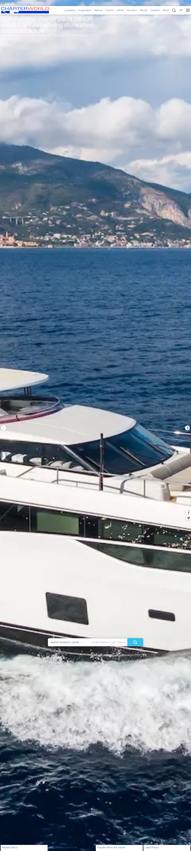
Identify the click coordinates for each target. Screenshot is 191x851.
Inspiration (85, 10)
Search (174, 10)
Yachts (110, 10)
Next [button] (187, 427)
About (143, 10)
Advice (98, 10)
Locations (70, 10)
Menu (188, 10)
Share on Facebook (188, 513)
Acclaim (132, 10)
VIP (181, 10)
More (166, 10)
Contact (155, 10)
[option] (95, 425)
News (120, 10)
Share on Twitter (188, 517)
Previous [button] (3, 427)
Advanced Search (134, 648)
